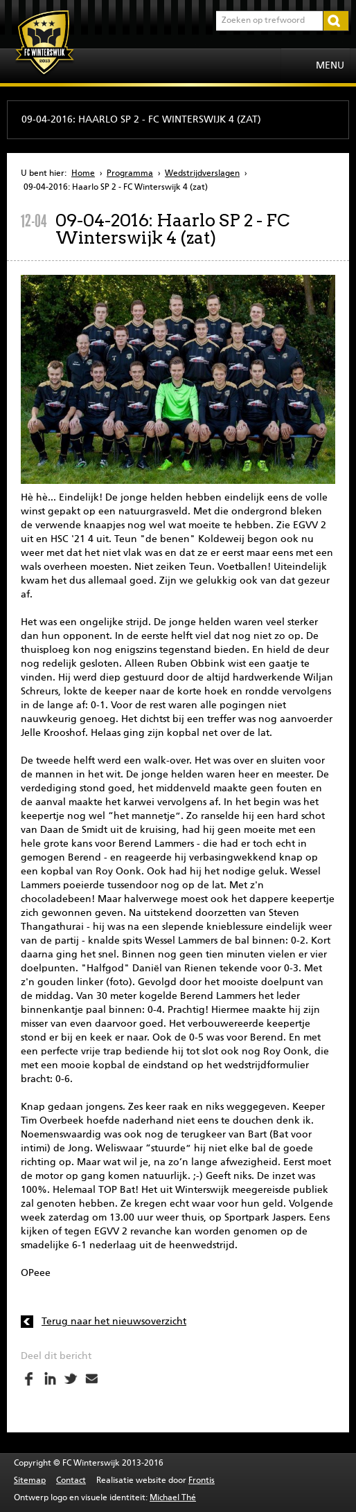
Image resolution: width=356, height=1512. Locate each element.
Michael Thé (173, 1498)
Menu (330, 66)
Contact (71, 1481)
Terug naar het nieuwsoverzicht (114, 1321)
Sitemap (30, 1481)
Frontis (201, 1481)
